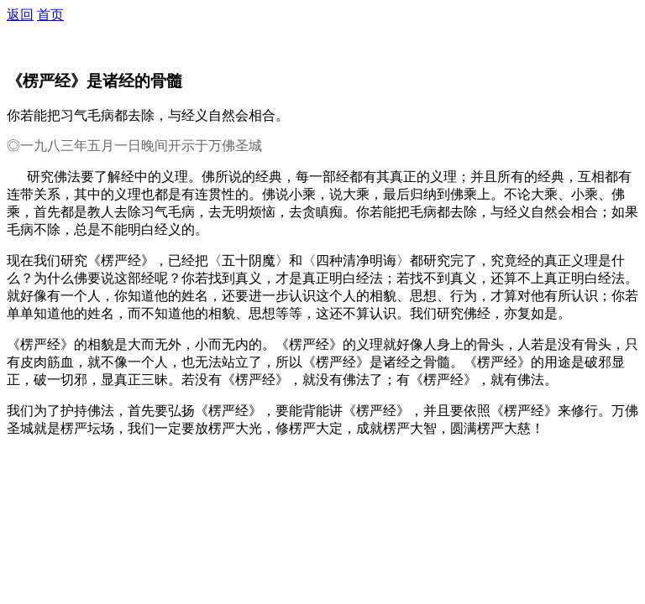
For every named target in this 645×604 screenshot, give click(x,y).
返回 (20, 15)
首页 (50, 15)
